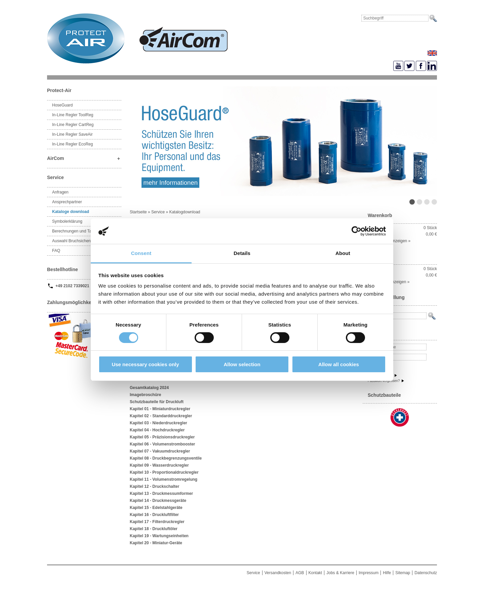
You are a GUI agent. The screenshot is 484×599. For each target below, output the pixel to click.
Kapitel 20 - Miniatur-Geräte (156, 543)
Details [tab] (242, 253)
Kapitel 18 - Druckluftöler (153, 528)
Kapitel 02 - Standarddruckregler (161, 416)
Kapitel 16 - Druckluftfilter (154, 514)
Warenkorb (380, 215)
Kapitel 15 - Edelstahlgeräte (156, 507)
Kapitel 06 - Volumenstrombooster (162, 444)
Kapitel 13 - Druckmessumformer (161, 493)
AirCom (84, 159)
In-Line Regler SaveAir (72, 134)
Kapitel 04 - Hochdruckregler (157, 430)
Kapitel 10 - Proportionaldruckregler (164, 472)
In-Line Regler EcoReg (72, 144)
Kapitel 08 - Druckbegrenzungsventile (166, 458)
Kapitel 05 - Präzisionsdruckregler (162, 437)
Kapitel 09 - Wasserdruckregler (159, 465)
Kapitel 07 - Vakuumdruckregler (160, 451)
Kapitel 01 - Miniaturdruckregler (160, 409)
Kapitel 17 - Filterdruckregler (157, 521)
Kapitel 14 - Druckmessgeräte (158, 500)
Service (158, 212)
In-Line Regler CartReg (72, 124)
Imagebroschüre (145, 394)
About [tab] (342, 253)
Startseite (139, 212)
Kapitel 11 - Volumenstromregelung (163, 479)
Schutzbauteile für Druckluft (157, 401)
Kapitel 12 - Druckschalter (154, 486)
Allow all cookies (338, 364)
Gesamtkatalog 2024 (149, 387)
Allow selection (242, 364)
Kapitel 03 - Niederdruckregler (158, 423)
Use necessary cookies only (145, 364)
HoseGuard (62, 105)
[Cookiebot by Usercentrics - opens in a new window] (356, 231)
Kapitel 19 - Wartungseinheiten (159, 535)
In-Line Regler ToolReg (72, 115)
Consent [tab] (141, 253)
